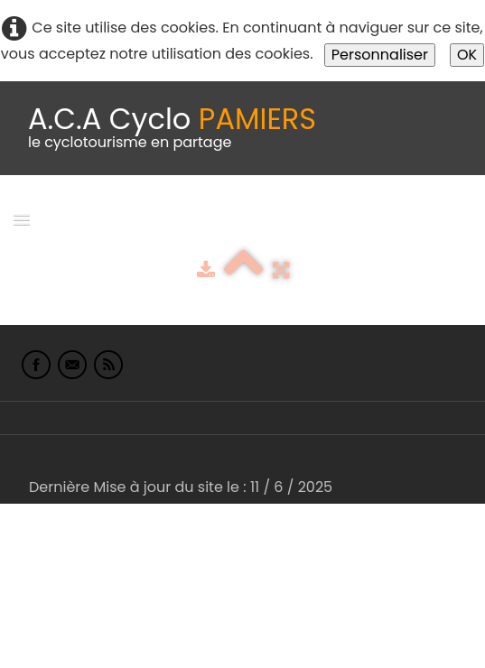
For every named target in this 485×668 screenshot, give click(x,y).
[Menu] (22, 219)
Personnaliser (379, 54)
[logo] (172, 128)
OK (467, 54)
